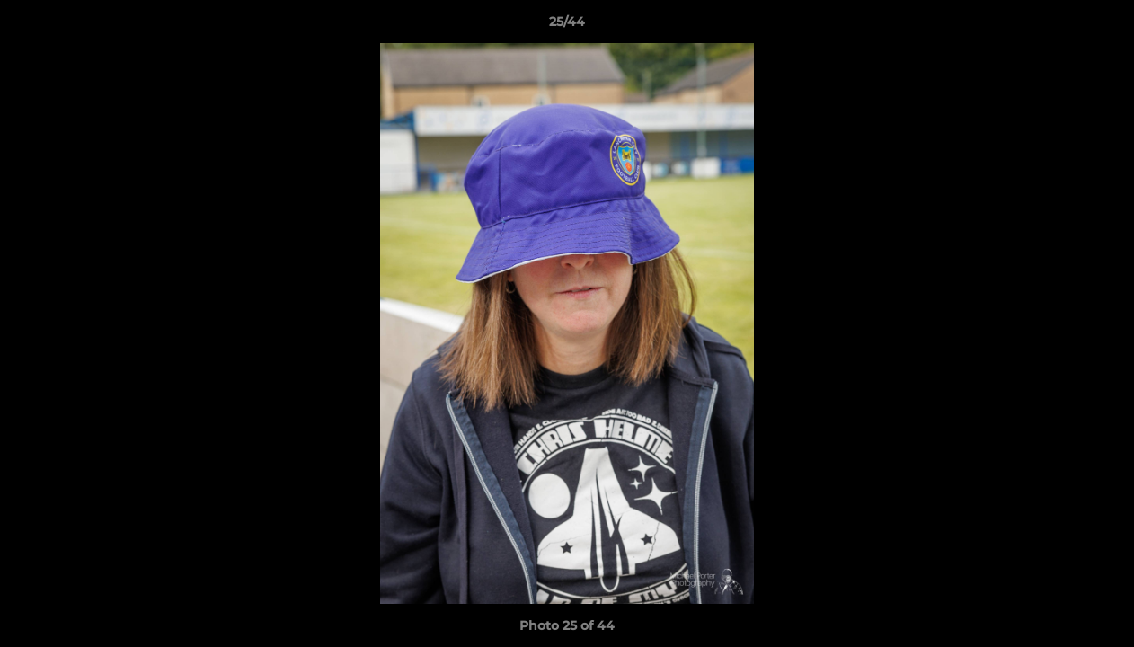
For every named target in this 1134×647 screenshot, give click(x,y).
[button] (1101, 26)
